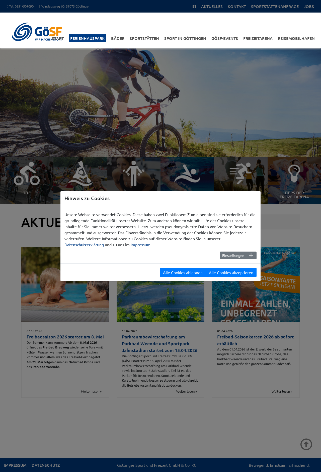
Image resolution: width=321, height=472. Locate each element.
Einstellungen (233, 255)
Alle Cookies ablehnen (183, 272)
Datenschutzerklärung (84, 244)
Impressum (140, 244)
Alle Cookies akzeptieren (231, 272)
